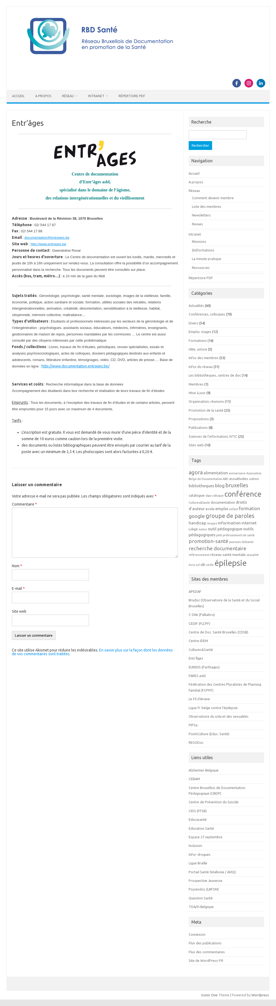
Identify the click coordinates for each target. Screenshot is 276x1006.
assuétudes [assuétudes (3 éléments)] (238, 479)
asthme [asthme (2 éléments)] (254, 479)
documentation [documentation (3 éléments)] (223, 502)
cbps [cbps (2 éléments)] (208, 495)
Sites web (196, 445)
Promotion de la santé (206, 410)
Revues (197, 224)
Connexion (197, 934)
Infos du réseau (201, 367)
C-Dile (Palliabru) (202, 614)
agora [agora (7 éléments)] (196, 472)
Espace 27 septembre (205, 837)
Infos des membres (204, 358)
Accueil (18, 96)
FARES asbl (197, 676)
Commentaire (24, 504)
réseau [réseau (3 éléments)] (216, 555)
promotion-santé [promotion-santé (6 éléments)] (208, 541)
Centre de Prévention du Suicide (214, 802)
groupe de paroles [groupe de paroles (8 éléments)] (230, 516)
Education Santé (201, 828)
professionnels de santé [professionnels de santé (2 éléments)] (239, 535)
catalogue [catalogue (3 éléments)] (197, 495)
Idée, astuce (198, 349)
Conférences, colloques (207, 314)
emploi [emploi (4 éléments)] (221, 508)
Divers (193, 323)
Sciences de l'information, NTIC (213, 436)
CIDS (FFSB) (198, 811)
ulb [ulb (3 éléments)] (203, 565)
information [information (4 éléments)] (229, 522)
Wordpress (260, 995)
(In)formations (203, 250)
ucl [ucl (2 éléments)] (198, 564)
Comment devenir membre (213, 198)
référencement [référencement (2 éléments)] (199, 554)
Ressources (201, 267)
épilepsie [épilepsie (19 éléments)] (231, 563)
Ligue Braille (198, 863)
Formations (198, 340)
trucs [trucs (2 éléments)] (192, 564)
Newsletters (201, 215)
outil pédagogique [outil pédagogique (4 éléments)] (225, 528)
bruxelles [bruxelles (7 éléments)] (236, 485)
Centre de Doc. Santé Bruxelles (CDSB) (218, 632)
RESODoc (196, 742)
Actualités (196, 305)
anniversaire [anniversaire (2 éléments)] (237, 473)
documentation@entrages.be (46, 238)
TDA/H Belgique (201, 907)
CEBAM (194, 779)
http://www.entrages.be (48, 244)
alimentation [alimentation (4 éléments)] (215, 472)
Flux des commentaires (207, 952)
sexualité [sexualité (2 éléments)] (252, 554)
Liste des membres (206, 206)
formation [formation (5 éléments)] (249, 508)
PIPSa (193, 725)
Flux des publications (205, 943)
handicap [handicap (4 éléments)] (197, 522)
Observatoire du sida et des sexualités (219, 716)
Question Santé (201, 898)
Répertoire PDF (132, 96)
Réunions (199, 241)
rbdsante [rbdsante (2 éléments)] (248, 542)
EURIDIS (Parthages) (204, 667)
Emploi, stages (200, 332)
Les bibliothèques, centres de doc (215, 375)
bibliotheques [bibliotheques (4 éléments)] (201, 485)
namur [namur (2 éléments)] (203, 529)
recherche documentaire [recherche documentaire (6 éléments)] (217, 548)
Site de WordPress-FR (206, 960)
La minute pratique (206, 259)
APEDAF (195, 591)
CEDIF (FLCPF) (199, 623)
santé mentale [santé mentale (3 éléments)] (234, 555)
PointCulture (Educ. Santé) (209, 734)
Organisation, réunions (206, 401)
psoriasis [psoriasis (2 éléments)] (235, 542)
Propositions (199, 419)
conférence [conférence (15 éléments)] (243, 494)
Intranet (96, 96)
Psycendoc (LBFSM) (204, 889)
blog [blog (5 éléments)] (220, 485)
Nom (17, 566)
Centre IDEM (198, 641)
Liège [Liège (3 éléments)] (193, 529)
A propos (43, 96)
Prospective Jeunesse (205, 880)
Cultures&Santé (201, 649)
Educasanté (198, 819)
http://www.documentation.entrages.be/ (75, 366)
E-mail (18, 588)
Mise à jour (197, 393)
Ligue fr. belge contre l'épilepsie (213, 708)
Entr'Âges (196, 658)
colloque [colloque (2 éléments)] (218, 495)
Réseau (68, 96)
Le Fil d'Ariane (199, 699)
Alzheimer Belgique (204, 770)
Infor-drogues (200, 854)
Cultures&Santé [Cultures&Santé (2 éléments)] (199, 502)
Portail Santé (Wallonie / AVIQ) (212, 872)
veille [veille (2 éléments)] (210, 564)
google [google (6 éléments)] (197, 516)
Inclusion (195, 845)
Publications (198, 427)
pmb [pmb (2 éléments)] (219, 535)
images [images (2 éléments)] (212, 523)
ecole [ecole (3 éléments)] (210, 509)
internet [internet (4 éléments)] (249, 522)
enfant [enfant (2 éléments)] (233, 509)
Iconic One (209, 995)
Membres (196, 384)
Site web (19, 611)
